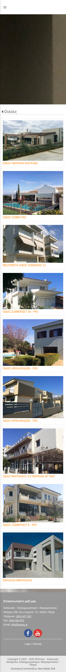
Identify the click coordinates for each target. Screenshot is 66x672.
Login (27, 643)
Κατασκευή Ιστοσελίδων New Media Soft (33, 668)
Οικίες (10, 111)
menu (5, 7)
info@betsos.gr (19, 624)
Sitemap (37, 643)
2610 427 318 (23, 616)
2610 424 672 (16, 620)
